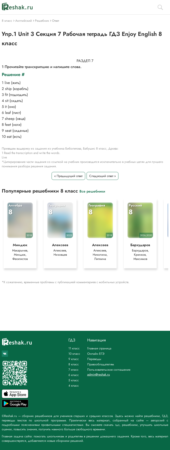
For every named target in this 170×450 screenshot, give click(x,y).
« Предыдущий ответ (68, 176)
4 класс (73, 385)
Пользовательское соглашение (108, 369)
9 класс (73, 359)
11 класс (74, 348)
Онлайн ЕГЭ (95, 353)
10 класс (74, 353)
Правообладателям (100, 364)
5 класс (73, 380)
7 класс (73, 369)
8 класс (73, 364)
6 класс (73, 375)
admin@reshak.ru (98, 374)
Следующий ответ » (102, 176)
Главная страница (99, 348)
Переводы (94, 359)
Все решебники (92, 191)
